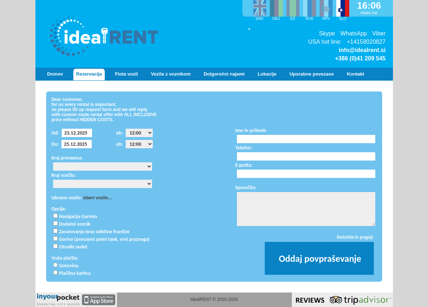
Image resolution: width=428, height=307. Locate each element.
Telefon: (243, 148)
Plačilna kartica (75, 273)
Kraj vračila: (64, 175)
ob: (119, 133)
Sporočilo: (245, 187)
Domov (55, 74)
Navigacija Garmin (78, 216)
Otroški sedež (73, 247)
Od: (55, 133)
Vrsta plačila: (65, 258)
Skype (327, 33)
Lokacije (267, 74)
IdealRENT (200, 299)
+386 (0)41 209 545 (360, 58)
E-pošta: (243, 165)
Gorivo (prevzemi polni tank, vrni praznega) (104, 239)
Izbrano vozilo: (67, 198)
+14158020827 (366, 42)
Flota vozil (126, 74)
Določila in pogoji (355, 237)
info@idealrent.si (362, 50)
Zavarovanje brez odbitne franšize (94, 232)
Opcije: (59, 209)
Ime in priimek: (251, 130)
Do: (55, 144)
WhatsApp (353, 33)
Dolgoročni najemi (224, 74)
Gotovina (68, 266)
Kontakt (355, 74)
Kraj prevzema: (67, 158)
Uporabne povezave (311, 74)
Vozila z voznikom (171, 74)
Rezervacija (89, 74)
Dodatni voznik (75, 224)
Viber (378, 33)
